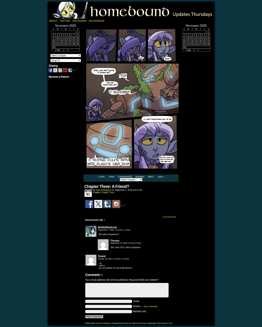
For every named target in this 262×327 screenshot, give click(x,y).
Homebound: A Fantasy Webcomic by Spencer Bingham (131, 10)
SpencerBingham (103, 190)
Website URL (140, 311)
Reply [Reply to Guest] (126, 259)
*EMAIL (145, 306)
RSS (159, 323)
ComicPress (141, 323)
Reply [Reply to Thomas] (139, 243)
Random (139, 176)
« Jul (57, 50)
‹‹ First (101, 176)
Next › (151, 176)
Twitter (65, 21)
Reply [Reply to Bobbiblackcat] (128, 230)
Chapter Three (107, 192)
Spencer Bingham (103, 323)
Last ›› (161, 176)
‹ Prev (111, 176)
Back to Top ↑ (168, 323)
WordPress (127, 323)
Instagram (79, 21)
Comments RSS (169, 217)
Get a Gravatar (150, 306)
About (53, 21)
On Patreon (96, 21)
